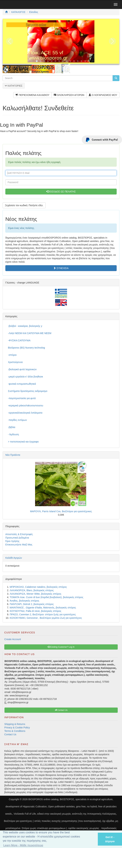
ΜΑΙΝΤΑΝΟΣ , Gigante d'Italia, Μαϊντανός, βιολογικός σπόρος (43, 607)
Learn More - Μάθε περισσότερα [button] (23, 845)
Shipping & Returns (14, 724)
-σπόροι (12, 355)
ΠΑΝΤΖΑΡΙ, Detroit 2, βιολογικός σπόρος (32, 604)
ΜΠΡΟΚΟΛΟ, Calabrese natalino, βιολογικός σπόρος (38, 587)
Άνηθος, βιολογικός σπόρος (24, 600)
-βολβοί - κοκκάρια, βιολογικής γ (25, 326)
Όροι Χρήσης (12, 541)
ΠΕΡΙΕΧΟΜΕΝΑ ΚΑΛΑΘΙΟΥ (32, 95)
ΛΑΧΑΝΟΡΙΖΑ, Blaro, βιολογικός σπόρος (32, 590)
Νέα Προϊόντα (12, 455)
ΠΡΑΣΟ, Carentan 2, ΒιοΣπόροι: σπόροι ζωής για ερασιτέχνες (43, 614)
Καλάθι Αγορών (13, 557)
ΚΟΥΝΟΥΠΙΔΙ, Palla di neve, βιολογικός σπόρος (35, 611)
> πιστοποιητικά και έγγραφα (23, 441)
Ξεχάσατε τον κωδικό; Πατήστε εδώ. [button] (24, 205)
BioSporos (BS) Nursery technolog (26, 347)
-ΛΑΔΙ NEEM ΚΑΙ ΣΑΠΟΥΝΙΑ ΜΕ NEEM (29, 333)
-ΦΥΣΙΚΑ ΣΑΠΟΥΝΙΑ (19, 340)
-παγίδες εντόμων (17, 420)
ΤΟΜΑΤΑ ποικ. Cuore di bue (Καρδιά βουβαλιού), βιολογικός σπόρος (46, 597)
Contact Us (10, 734)
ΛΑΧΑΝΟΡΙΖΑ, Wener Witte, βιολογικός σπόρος (35, 593)
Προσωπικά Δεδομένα (17, 537)
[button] (91, 839)
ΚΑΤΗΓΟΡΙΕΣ (13, 85)
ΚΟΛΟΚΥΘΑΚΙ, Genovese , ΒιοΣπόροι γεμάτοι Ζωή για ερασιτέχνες (46, 618)
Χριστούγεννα (15, 362)
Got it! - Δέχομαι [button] (110, 839)
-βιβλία (11, 427)
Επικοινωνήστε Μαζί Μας (18, 544)
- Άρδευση (13, 434)
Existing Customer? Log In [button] (61, 647)
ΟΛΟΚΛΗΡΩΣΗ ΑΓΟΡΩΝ (69, 95)
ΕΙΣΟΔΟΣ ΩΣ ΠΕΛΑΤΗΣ (61, 191)
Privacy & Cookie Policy (17, 727)
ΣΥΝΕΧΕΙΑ (60, 268)
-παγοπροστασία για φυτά (22, 398)
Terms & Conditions (14, 731)
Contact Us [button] (61, 710)
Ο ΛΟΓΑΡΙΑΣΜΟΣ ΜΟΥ (103, 95)
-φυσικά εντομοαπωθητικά (22, 383)
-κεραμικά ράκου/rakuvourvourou (25, 405)
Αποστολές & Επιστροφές (19, 534)
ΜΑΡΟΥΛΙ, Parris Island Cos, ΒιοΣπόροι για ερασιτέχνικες (61, 511)
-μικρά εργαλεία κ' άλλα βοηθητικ (25, 376)
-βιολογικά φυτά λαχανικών (22, 369)
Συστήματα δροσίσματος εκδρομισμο (27, 391)
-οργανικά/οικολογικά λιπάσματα (25, 412)
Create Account (12, 639)
